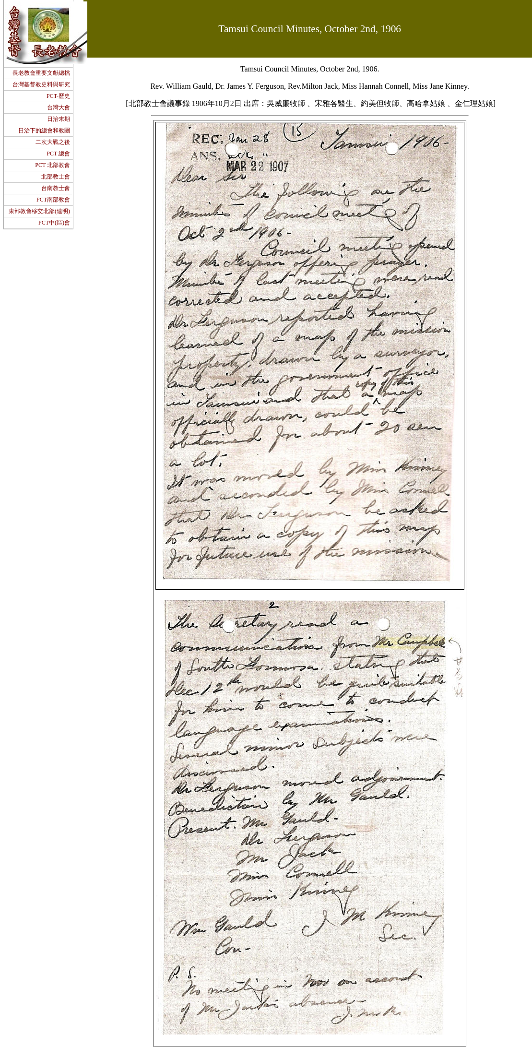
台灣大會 (58, 107)
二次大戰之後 (52, 142)
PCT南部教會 (53, 199)
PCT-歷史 (58, 96)
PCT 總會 (58, 153)
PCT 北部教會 (52, 165)
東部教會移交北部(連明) (39, 211)
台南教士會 (55, 188)
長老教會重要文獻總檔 (41, 73)
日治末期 (58, 119)
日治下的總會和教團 (44, 130)
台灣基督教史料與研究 (41, 84)
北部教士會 (55, 176)
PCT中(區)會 (54, 222)
